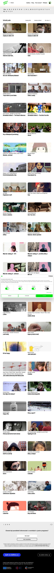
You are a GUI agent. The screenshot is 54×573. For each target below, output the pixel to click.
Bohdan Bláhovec (32, 133)
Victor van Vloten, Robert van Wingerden (38, 193)
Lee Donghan (31, 511)
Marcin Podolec (32, 472)
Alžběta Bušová (7, 93)
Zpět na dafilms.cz (12, 555)
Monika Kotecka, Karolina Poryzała (36, 54)
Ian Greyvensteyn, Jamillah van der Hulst (38, 432)
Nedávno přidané (37, 20)
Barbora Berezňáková (8, 34)
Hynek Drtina (6, 412)
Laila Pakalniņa (7, 312)
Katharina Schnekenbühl (34, 233)
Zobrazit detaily (49, 292)
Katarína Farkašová (33, 93)
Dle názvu (47, 20)
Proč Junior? (38, 2)
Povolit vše (44, 295)
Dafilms (28, 2)
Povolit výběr (27, 295)
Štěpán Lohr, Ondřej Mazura (10, 173)
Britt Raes (5, 511)
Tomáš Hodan (6, 432)
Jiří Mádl (5, 193)
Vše (4, 9)
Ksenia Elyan (6, 392)
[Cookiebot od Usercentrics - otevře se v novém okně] (47, 276)
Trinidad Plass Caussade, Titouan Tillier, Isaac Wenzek (39, 313)
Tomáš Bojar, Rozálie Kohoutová (11, 332)
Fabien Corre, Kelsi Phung (34, 173)
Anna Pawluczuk (32, 213)
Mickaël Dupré (31, 153)
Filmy (32, 2)
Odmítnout (9, 295)
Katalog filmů (28, 20)
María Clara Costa (32, 113)
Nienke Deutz (31, 73)
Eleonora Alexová (7, 452)
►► (49, 525)
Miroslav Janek (31, 372)
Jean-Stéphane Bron (33, 392)
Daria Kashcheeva (7, 472)
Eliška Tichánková (7, 54)
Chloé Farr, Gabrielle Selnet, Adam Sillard (13, 153)
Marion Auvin (31, 352)
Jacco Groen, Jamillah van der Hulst (12, 113)
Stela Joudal (31, 332)
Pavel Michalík (6, 233)
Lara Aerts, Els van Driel (34, 452)
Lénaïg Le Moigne (7, 491)
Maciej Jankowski (7, 213)
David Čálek (31, 491)
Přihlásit (45, 2)
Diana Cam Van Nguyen (34, 273)
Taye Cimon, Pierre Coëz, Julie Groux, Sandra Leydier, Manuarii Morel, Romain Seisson (14, 373)
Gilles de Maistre (7, 73)
